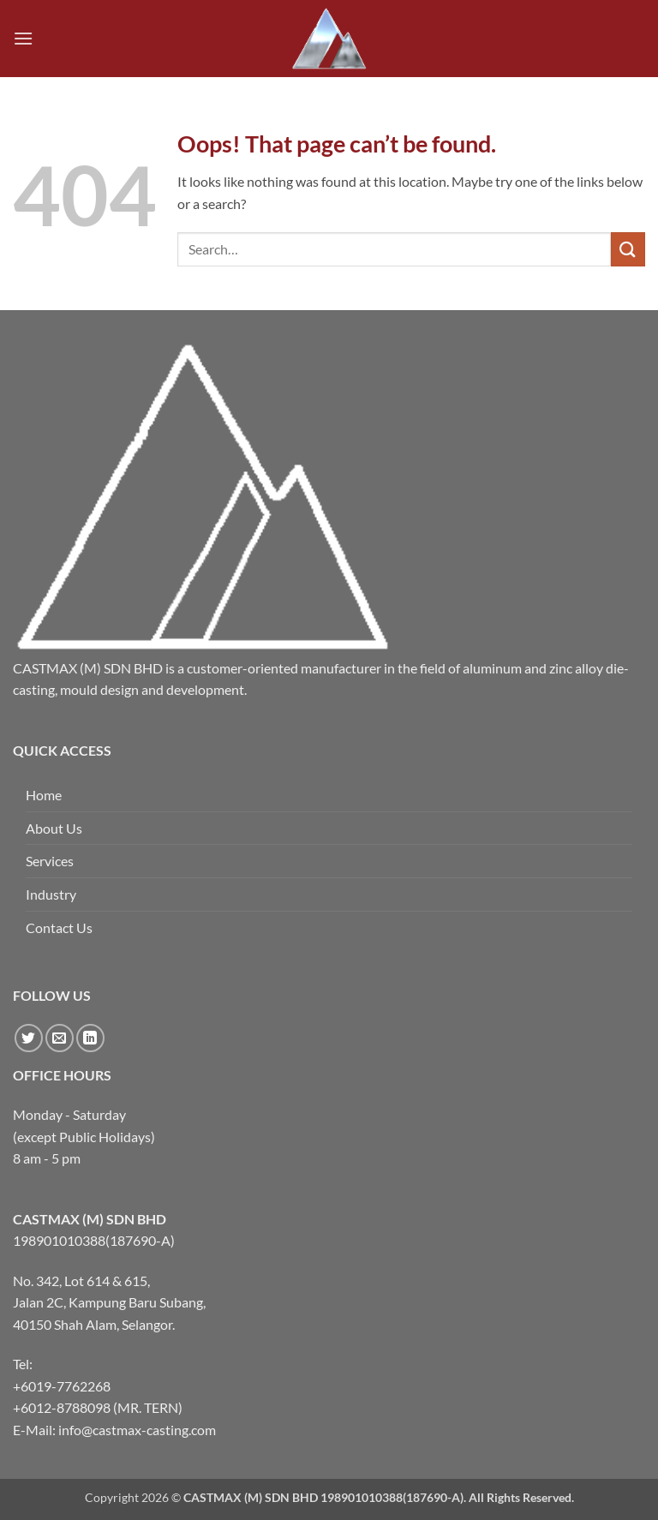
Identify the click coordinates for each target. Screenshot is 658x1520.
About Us (54, 828)
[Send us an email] (59, 1038)
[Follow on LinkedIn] (90, 1038)
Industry (51, 894)
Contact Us (59, 927)
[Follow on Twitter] (29, 1038)
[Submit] (628, 249)
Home (44, 795)
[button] (23, 38)
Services (50, 861)
